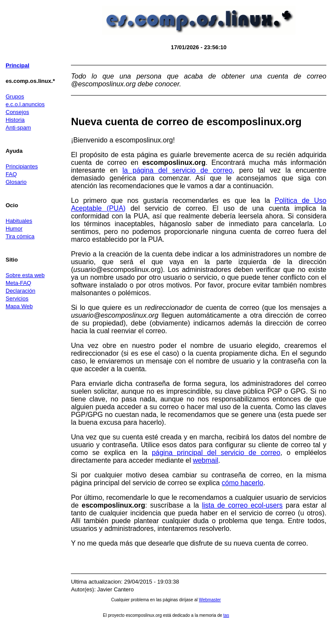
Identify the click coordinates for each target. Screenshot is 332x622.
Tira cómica (20, 236)
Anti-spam (18, 127)
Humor (14, 228)
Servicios (17, 298)
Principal (17, 65)
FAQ (11, 174)
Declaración (20, 290)
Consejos (17, 112)
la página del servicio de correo (177, 170)
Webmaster (210, 599)
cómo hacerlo (242, 482)
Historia (15, 120)
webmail (205, 460)
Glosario (16, 182)
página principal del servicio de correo (216, 452)
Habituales (19, 221)
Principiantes (22, 166)
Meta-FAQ (18, 283)
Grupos (15, 96)
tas (226, 615)
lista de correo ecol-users (242, 505)
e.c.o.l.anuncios (25, 104)
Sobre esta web (25, 275)
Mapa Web (19, 306)
